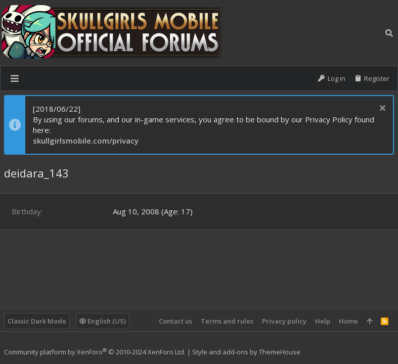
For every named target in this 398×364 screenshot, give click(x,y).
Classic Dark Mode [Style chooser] (37, 321)
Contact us (175, 321)
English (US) (102, 321)
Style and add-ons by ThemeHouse (246, 351)
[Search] (389, 33)
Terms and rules (227, 321)
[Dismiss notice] (381, 109)
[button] (15, 78)
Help (322, 321)
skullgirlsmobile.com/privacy (86, 140)
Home (348, 321)
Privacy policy (284, 321)
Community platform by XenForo (95, 351)
